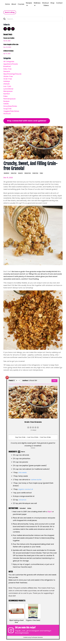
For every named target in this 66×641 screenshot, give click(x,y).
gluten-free (28, 173)
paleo (41, 173)
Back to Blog (9, 12)
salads (6, 104)
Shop (52, 3)
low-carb (7, 86)
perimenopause (9, 99)
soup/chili (7, 109)
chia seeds (22, 472)
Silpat (50, 511)
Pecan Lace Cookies (8, 38)
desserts (20, 173)
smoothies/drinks (10, 106)
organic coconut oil (25, 489)
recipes (6, 101)
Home (7, 4)
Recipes (29, 4)
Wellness (37, 4)
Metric (23, 452)
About (13, 4)
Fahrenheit (23, 508)
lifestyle (6, 84)
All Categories (8, 61)
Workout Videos (45, 4)
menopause (7, 91)
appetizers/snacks (10, 64)
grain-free (35, 173)
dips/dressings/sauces (12, 74)
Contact (59, 3)
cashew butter (36, 479)
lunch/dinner (8, 89)
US (19, 452)
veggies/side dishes (11, 111)
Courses (21, 4)
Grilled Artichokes (8, 51)
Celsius (29, 508)
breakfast (6, 173)
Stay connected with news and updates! (26, 120)
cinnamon (22, 500)
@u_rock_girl (23, 631)
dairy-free (13, 173)
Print (54, 380)
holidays (6, 81)
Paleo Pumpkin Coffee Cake (10, 44)
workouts (7, 114)
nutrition (6, 94)
